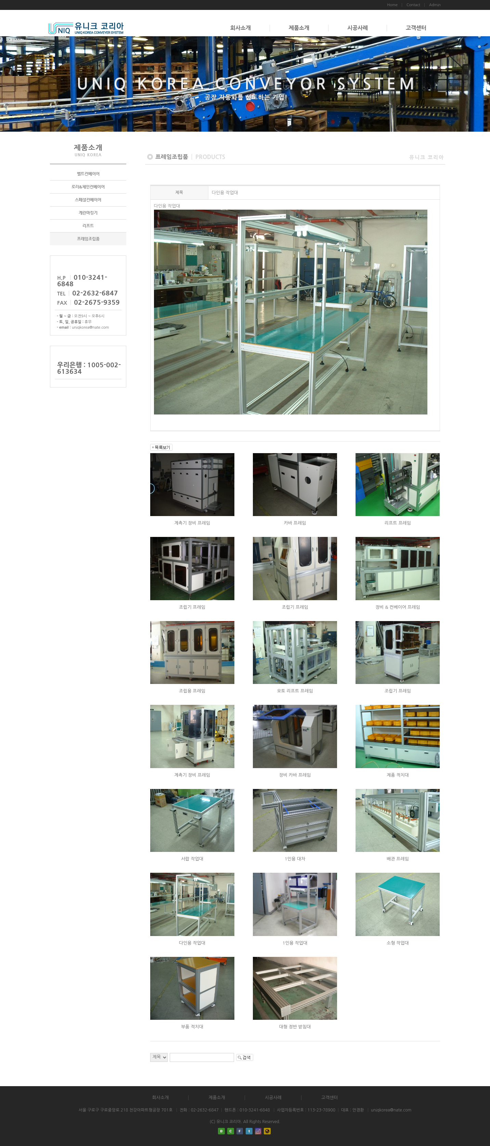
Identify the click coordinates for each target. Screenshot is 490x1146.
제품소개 (299, 28)
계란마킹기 (88, 212)
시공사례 (357, 28)
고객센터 (416, 28)
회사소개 (240, 28)
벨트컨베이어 (88, 173)
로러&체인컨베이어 (88, 186)
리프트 (88, 225)
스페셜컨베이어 (88, 199)
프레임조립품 (88, 238)
